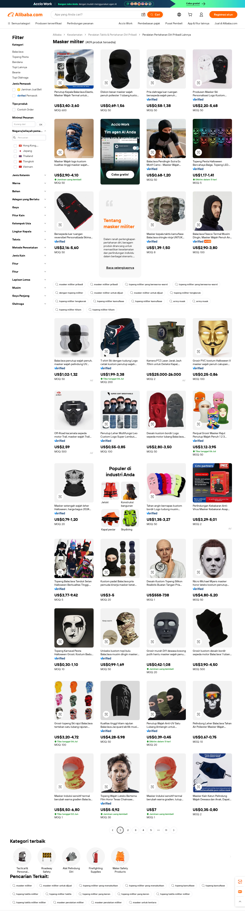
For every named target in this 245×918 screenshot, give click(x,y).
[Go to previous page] (112, 830)
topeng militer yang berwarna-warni (146, 284)
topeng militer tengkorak (185, 292)
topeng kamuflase (182, 885)
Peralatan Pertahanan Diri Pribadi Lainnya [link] (166, 34)
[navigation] (29, 433)
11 (166, 830)
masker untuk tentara (142, 902)
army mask (177, 301)
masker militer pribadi (69, 284)
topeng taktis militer (25, 894)
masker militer (22, 885)
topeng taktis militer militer (173, 894)
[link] (240, 882)
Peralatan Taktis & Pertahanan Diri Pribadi (112, 34)
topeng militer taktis (58, 894)
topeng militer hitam (68, 309)
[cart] (191, 15)
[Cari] (155, 14)
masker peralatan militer (68, 902)
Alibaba (57, 34)
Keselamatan (74, 34)
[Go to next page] (173, 830)
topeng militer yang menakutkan (98, 885)
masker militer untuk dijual (106, 292)
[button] (143, 14)
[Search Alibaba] (96, 14)
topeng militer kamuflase (108, 301)
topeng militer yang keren (94, 894)
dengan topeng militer (69, 292)
